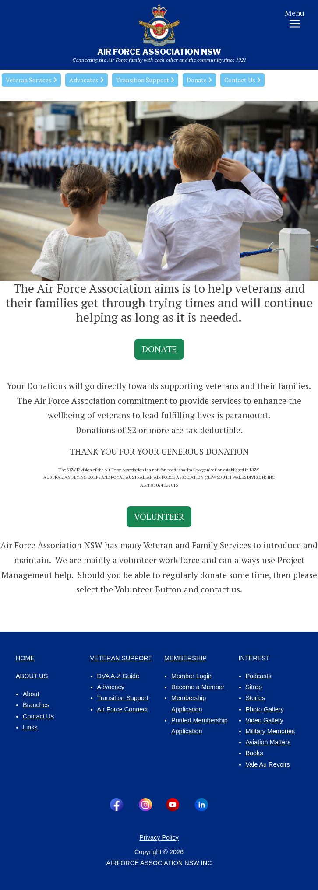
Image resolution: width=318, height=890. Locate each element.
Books (254, 753)
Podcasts (259, 676)
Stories (255, 697)
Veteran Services (31, 80)
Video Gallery (264, 720)
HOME (25, 658)
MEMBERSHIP (185, 658)
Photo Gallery (265, 709)
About (31, 693)
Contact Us (242, 80)
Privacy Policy (159, 837)
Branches (36, 704)
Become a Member (198, 686)
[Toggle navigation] (294, 20)
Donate (199, 80)
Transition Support (145, 80)
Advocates (86, 80)
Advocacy (110, 686)
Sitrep (254, 686)
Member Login (191, 676)
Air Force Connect (122, 709)
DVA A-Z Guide (118, 676)
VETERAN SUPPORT (121, 658)
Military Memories (270, 731)
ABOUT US (32, 676)
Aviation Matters (268, 742)
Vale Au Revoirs (268, 764)
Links (30, 727)
